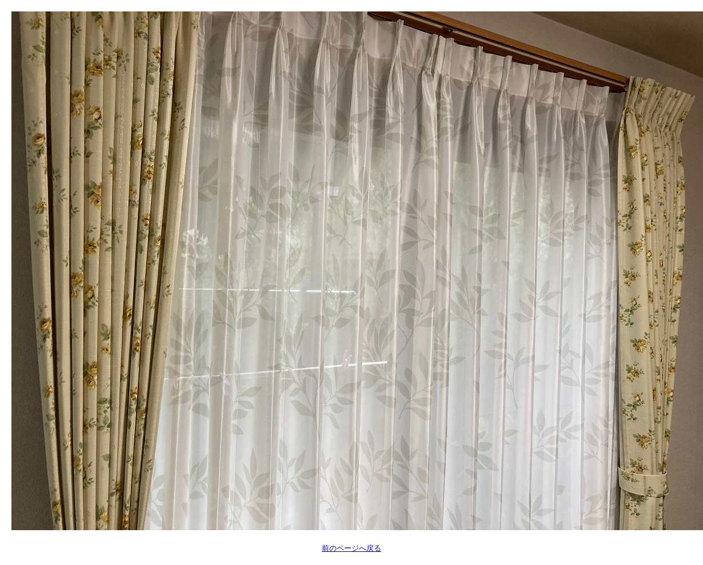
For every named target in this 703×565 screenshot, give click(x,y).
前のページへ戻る (351, 548)
